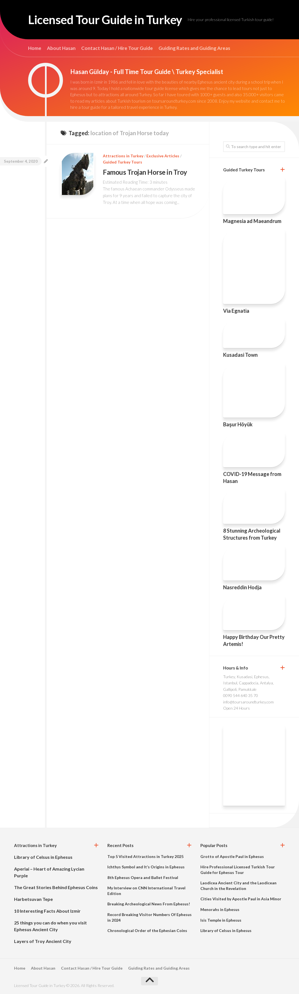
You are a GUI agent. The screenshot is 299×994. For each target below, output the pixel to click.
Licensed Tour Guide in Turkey (105, 20)
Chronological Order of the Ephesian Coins (147, 930)
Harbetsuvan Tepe (33, 899)
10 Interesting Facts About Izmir (47, 911)
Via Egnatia (236, 311)
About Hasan (61, 48)
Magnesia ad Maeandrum (252, 221)
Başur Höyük (238, 424)
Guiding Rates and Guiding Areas (194, 48)
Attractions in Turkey (123, 155)
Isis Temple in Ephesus (220, 920)
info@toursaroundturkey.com (248, 702)
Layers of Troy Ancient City (42, 941)
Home (34, 48)
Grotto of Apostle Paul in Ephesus (232, 856)
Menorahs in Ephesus (219, 909)
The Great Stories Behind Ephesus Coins (56, 887)
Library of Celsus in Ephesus (43, 857)
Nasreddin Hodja (242, 587)
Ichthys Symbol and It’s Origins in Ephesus (146, 866)
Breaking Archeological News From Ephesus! (148, 903)
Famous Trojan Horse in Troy (145, 172)
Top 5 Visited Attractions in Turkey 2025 (145, 856)
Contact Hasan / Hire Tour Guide (117, 48)
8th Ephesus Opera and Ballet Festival (142, 877)
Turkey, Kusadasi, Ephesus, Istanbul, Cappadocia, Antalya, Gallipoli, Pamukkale (248, 683)
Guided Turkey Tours (122, 162)
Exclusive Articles (162, 155)
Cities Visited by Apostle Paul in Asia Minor (240, 898)
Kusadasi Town (240, 355)
